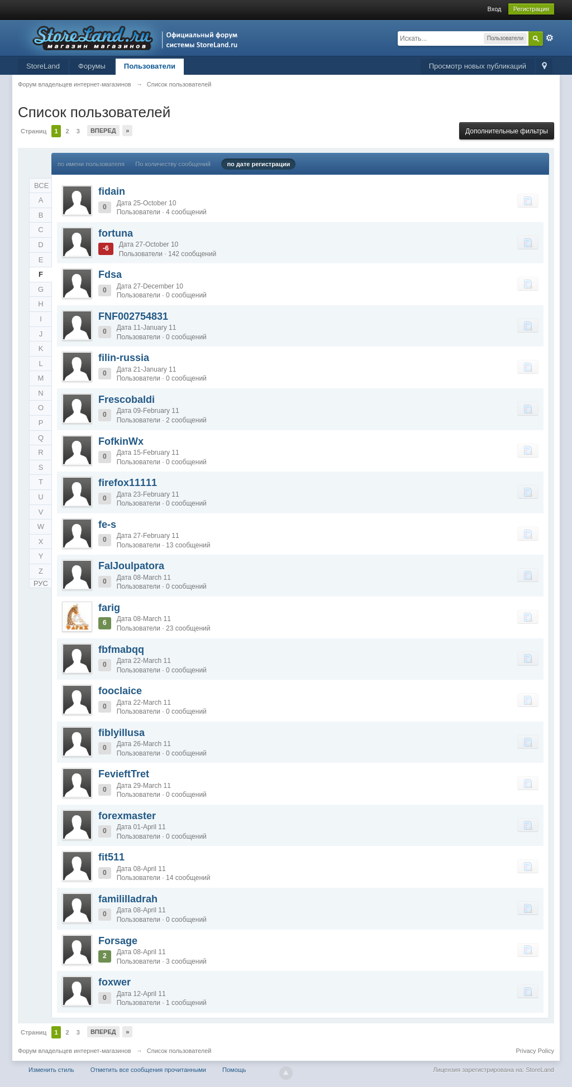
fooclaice (120, 690)
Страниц (33, 131)
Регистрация (531, 9)
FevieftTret (123, 774)
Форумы (92, 66)
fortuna (115, 233)
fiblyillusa (121, 732)
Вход (495, 9)
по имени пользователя (91, 164)
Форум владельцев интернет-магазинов (74, 1050)
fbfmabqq (121, 649)
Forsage (117, 940)
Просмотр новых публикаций (477, 66)
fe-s (107, 524)
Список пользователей (179, 1050)
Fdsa (110, 274)
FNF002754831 (133, 316)
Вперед (103, 130)
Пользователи (149, 66)
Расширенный (549, 37)
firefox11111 (127, 482)
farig (109, 607)
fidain (111, 191)
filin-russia (123, 357)
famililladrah (128, 899)
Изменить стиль (51, 1069)
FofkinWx (121, 441)
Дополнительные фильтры (506, 131)
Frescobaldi (126, 399)
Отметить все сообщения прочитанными (148, 1069)
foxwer (114, 982)
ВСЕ (41, 185)
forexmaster (127, 815)
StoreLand (43, 66)
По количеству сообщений (173, 164)
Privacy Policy (535, 1050)
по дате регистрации (258, 164)
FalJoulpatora (131, 565)
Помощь (234, 1069)
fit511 (111, 857)
